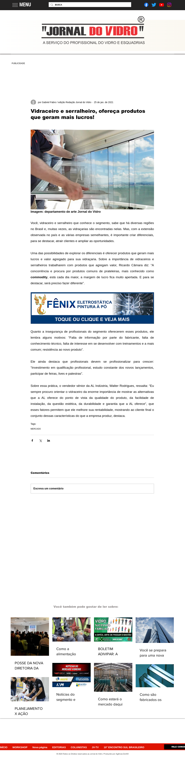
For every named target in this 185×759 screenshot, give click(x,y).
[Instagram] (169, 5)
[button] (15, 5)
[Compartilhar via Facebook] (32, 440)
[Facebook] (146, 5)
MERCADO (36, 429)
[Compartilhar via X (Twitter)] (40, 440)
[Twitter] (154, 5)
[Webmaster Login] (155, 753)
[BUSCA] (89, 5)
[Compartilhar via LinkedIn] (48, 440)
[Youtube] (161, 5)
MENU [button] (25, 5)
